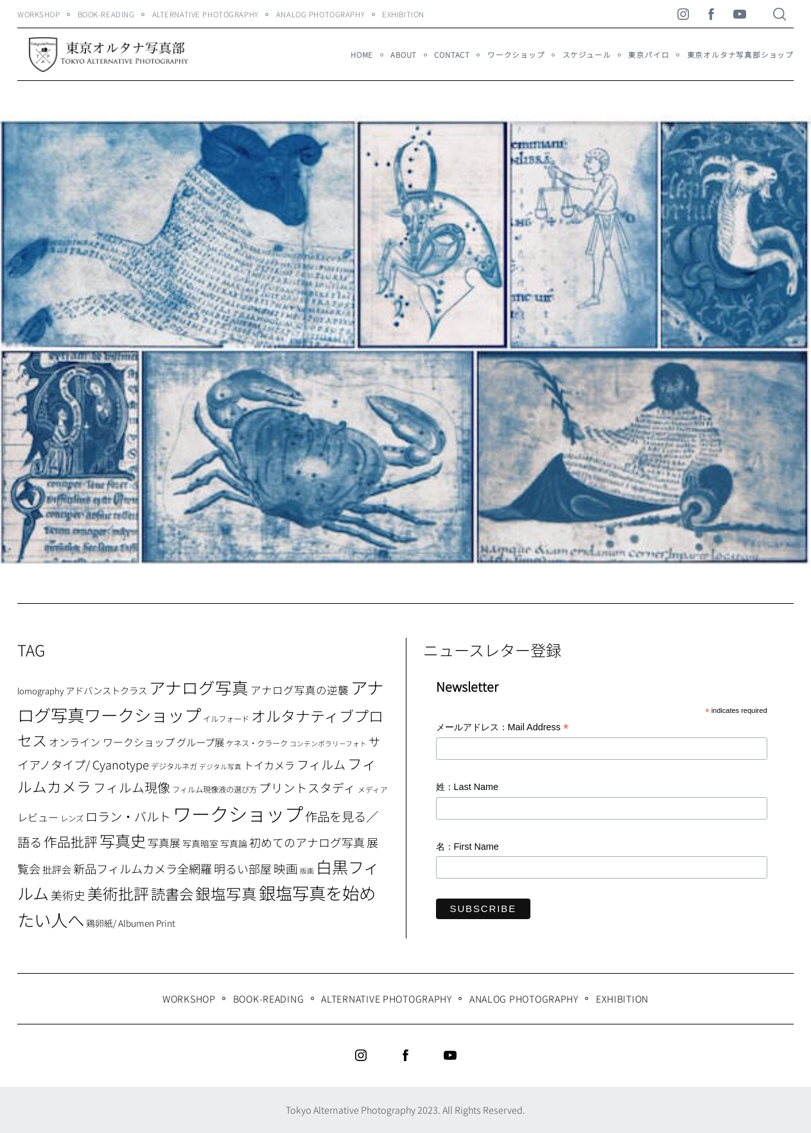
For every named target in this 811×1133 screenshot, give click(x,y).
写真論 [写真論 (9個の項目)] (233, 843)
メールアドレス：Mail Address (502, 728)
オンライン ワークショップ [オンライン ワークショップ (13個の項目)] (112, 742)
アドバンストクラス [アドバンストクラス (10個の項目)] (106, 690)
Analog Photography (320, 14)
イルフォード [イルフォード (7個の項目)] (226, 719)
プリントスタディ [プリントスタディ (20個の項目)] (307, 787)
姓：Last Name (467, 787)
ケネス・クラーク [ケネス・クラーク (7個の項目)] (257, 743)
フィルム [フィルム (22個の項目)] (321, 764)
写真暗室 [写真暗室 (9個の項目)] (200, 843)
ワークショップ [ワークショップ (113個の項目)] (238, 813)
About (403, 54)
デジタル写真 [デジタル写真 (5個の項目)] (220, 766)
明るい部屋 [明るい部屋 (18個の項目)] (243, 868)
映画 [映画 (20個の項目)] (286, 868)
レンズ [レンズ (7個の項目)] (71, 818)
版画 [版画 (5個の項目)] (307, 870)
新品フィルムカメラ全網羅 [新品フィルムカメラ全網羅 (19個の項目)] (142, 868)
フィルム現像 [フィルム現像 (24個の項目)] (131, 787)
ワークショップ (516, 54)
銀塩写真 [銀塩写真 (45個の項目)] (226, 893)
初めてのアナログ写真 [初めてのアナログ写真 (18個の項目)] (307, 842)
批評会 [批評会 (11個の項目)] (56, 869)
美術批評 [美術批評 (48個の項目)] (118, 893)
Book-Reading (106, 14)
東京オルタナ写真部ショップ (740, 54)
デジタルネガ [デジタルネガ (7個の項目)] (174, 766)
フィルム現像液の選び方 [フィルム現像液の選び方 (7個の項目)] (214, 789)
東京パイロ (648, 54)
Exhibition (403, 14)
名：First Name (467, 846)
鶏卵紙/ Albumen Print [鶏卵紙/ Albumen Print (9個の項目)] (130, 923)
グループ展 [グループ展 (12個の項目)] (200, 742)
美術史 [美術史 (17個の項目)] (68, 895)
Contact (452, 54)
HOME (362, 54)
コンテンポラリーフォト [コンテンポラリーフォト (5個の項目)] (328, 743)
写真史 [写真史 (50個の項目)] (123, 840)
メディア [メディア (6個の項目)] (373, 789)
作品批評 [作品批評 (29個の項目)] (71, 841)
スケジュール (586, 54)
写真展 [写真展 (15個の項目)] (164, 842)
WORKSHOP (38, 14)
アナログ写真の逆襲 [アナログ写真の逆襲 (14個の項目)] (299, 690)
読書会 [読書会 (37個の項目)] (172, 893)
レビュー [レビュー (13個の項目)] (37, 817)
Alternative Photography (205, 14)
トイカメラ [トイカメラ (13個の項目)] (269, 765)
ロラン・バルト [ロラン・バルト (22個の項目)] (128, 816)
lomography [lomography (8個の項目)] (40, 691)
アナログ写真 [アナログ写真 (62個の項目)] (199, 687)
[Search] (779, 14)
